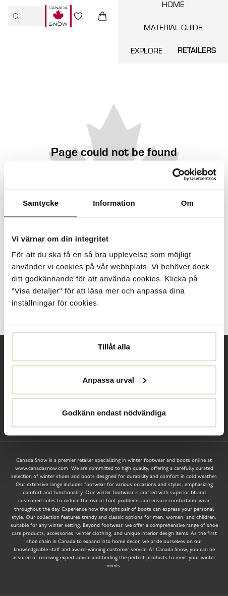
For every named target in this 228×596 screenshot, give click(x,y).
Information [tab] (114, 202)
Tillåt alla (114, 346)
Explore (146, 50)
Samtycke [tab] (41, 202)
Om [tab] (187, 202)
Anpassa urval (114, 379)
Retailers (197, 50)
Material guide (173, 27)
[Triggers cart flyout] (102, 16)
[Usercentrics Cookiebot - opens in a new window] (172, 175)
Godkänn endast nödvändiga (114, 412)
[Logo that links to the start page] (58, 16)
